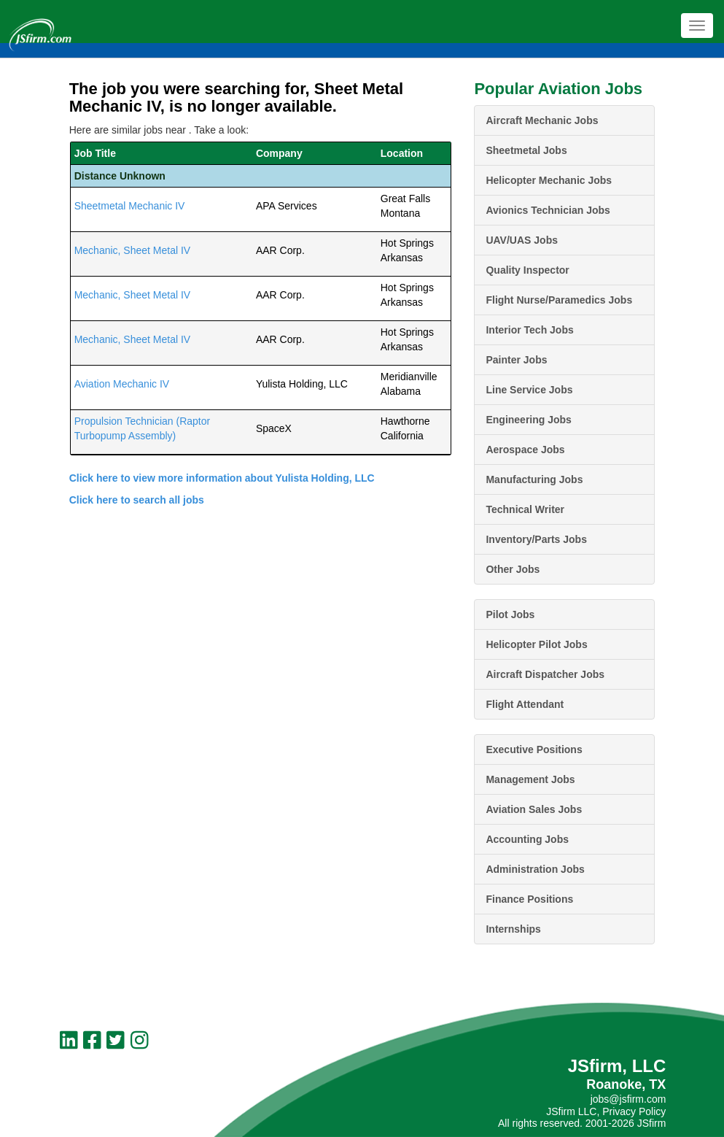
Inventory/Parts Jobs (536, 539)
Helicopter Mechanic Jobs (549, 180)
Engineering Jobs (528, 419)
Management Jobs (530, 779)
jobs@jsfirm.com (628, 1099)
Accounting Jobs (527, 839)
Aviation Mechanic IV (121, 384)
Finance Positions (529, 899)
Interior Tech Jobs (529, 330)
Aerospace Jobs (525, 449)
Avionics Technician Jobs (548, 210)
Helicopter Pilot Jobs (536, 644)
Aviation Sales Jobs (534, 809)
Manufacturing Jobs (534, 479)
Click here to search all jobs (136, 500)
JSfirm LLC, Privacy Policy (606, 1111)
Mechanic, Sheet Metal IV (132, 250)
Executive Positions (534, 749)
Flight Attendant (525, 704)
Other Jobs (513, 569)
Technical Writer (525, 509)
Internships (513, 929)
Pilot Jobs (510, 614)
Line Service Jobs (529, 390)
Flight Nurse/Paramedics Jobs (559, 300)
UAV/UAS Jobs (522, 240)
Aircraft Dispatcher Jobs (545, 674)
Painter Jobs (516, 360)
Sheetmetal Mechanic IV (129, 206)
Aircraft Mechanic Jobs (542, 120)
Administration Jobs (535, 869)
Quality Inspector (527, 270)
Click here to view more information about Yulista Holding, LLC (222, 478)
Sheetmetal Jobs (526, 150)
